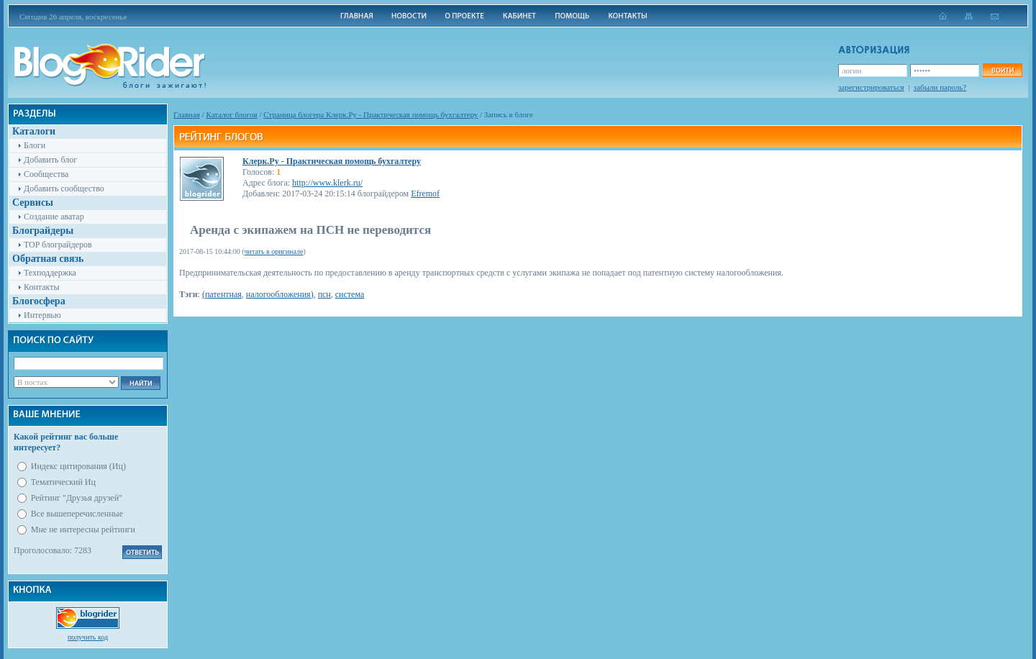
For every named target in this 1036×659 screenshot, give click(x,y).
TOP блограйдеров (58, 245)
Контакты (42, 287)
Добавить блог (50, 160)
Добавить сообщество (64, 188)
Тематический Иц (63, 482)
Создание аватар (54, 217)
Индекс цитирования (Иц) (78, 466)
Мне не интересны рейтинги (83, 529)
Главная (186, 114)
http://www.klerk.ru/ (327, 183)
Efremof (425, 193)
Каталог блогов (232, 114)
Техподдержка (50, 273)
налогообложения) (280, 294)
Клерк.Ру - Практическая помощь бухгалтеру (331, 161)
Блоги (34, 145)
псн (324, 294)
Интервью (42, 315)
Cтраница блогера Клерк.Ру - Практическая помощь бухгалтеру (370, 114)
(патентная (222, 294)
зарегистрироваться (871, 87)
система (349, 294)
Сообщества (46, 174)
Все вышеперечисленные (77, 514)
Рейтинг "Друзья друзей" (76, 498)
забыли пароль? (940, 87)
